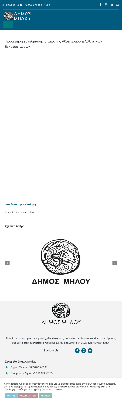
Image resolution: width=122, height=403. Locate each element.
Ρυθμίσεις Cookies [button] (27, 396)
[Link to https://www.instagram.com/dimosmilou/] (83, 350)
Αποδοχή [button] (11, 396)
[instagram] (106, 4)
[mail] (117, 4)
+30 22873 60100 (37, 367)
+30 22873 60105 (43, 373)
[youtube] (112, 4)
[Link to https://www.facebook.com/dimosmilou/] (77, 350)
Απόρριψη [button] (45, 396)
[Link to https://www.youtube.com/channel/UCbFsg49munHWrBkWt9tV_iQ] (90, 350)
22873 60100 (12, 5)
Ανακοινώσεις (28, 212)
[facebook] (100, 4)
